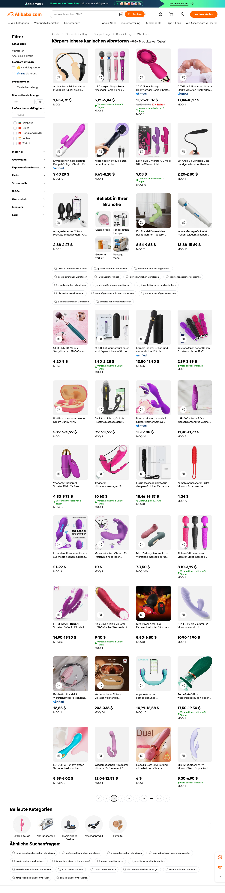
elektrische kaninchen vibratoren (31, 869)
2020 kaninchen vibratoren (70, 268)
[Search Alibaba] (85, 14)
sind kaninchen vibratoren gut (140, 869)
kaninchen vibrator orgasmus (183, 276)
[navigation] (28, 416)
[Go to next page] (166, 798)
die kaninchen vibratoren (69, 293)
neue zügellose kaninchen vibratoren (112, 293)
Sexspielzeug (123, 34)
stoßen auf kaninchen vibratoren (81, 852)
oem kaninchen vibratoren (72, 877)
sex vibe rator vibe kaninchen (147, 861)
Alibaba (56, 34)
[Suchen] (135, 14)
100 (159, 798)
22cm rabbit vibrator (103, 869)
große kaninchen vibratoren (110, 268)
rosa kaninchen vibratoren (70, 285)
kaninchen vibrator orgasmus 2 (152, 268)
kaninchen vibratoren (110, 861)
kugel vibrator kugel (106, 276)
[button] (121, 14)
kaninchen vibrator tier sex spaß (71, 861)
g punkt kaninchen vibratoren (71, 301)
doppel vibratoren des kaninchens (156, 285)
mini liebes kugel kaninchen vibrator (169, 852)
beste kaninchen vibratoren (70, 276)
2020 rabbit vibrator (70, 869)
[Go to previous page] (99, 798)
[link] (220, 857)
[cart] (172, 14)
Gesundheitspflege (77, 34)
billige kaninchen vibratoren (142, 276)
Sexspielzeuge (102, 34)
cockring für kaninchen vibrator (111, 285)
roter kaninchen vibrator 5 (181, 869)
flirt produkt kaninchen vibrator (30, 877)
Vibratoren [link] (143, 34)
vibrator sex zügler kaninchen (158, 293)
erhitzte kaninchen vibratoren (113, 301)
